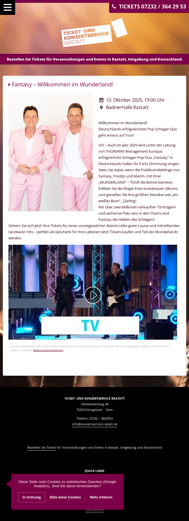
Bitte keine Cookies (65, 497)
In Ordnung (31, 497)
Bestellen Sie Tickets (41, 447)
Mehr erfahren (101, 497)
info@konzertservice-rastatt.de (94, 424)
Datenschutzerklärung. (48, 350)
